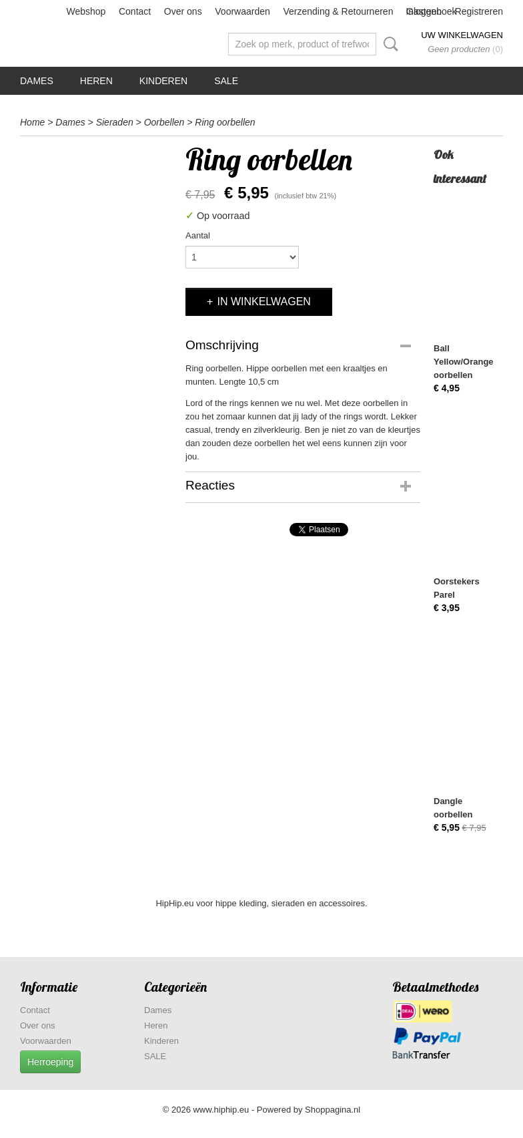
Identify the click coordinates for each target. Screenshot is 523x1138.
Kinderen (163, 80)
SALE (226, 80)
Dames (36, 80)
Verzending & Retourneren (338, 11)
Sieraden (114, 122)
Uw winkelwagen (462, 35)
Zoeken (388, 44)
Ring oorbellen (225, 122)
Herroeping (50, 1062)
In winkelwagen (263, 301)
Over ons (183, 11)
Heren (96, 80)
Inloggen (424, 11)
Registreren (479, 11)
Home (32, 122)
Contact (135, 11)
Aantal (197, 235)
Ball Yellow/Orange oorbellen (464, 361)
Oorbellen (164, 122)
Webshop (85, 11)
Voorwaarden (242, 11)
